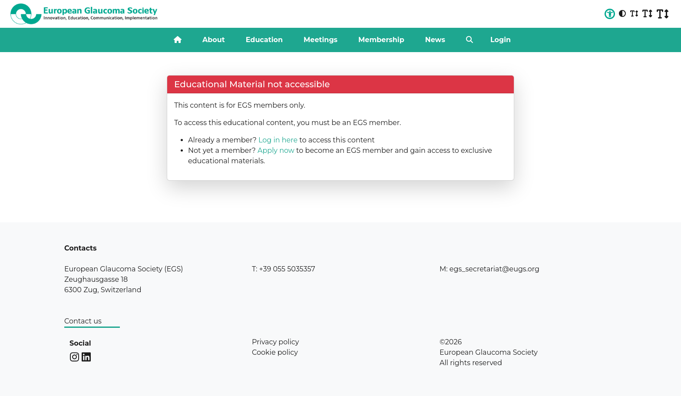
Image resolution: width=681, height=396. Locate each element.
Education (264, 40)
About (213, 40)
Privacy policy (275, 342)
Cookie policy (275, 352)
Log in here (278, 140)
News (435, 40)
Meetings (320, 40)
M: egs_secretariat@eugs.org (489, 269)
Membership (381, 40)
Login (500, 40)
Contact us (83, 321)
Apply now (276, 150)
